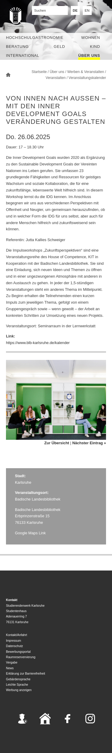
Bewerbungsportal (18, 651)
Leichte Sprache (17, 684)
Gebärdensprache (18, 679)
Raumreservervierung (20, 657)
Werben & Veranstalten (85, 72)
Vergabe (11, 662)
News (10, 668)
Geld (59, 46)
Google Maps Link (30, 533)
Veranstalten (56, 78)
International (22, 55)
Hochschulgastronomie (34, 37)
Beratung (17, 46)
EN (87, 10)
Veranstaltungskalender (87, 78)
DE (75, 10)
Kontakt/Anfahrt (16, 635)
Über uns (89, 55)
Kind (95, 46)
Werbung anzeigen (19, 690)
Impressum (13, 640)
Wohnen (90, 37)
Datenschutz (14, 646)
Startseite (39, 72)
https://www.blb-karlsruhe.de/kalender (38, 342)
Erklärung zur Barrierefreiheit (25, 673)
